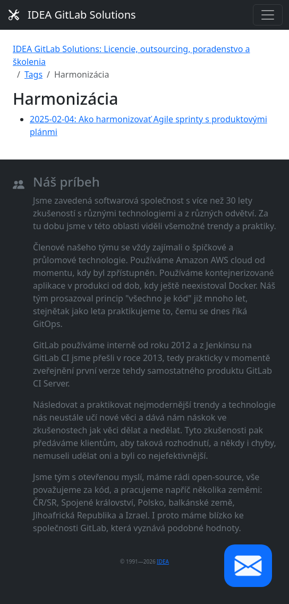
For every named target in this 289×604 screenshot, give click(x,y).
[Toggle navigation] (268, 15)
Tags (33, 74)
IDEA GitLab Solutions (72, 14)
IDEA (163, 561)
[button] (248, 565)
